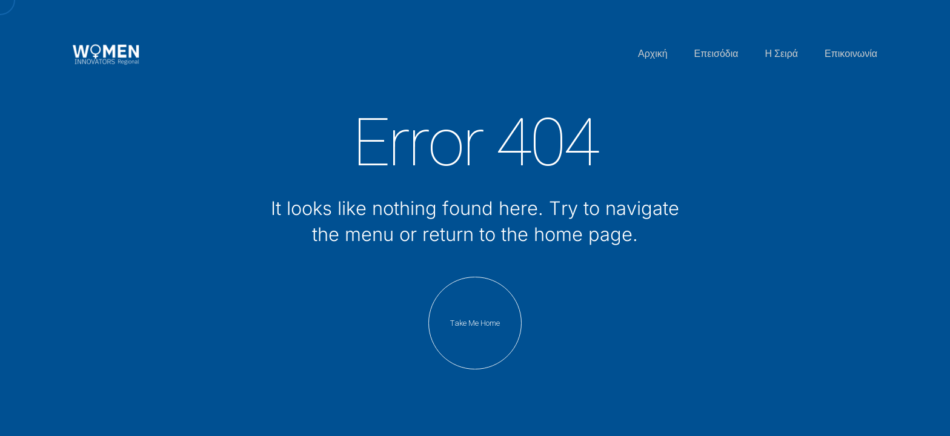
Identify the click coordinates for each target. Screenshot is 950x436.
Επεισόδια (716, 53)
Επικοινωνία (851, 53)
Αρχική (653, 53)
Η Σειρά (781, 53)
